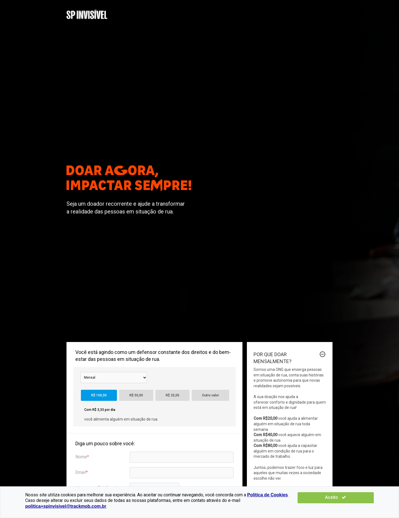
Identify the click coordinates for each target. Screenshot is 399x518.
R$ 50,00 (136, 395)
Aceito (357, 503)
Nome (81, 456)
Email (80, 472)
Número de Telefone (95, 488)
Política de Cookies (267, 500)
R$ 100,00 (99, 395)
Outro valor (210, 395)
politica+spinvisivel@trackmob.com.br (237, 506)
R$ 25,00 (172, 395)
